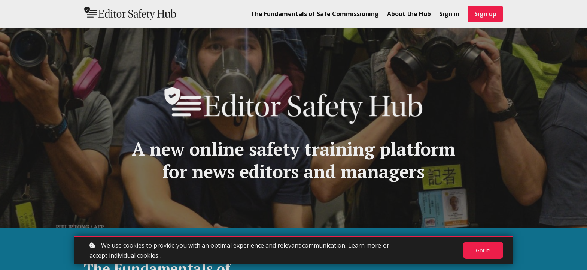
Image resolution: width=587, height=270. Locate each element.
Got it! (483, 250)
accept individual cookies (123, 255)
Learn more (364, 245)
